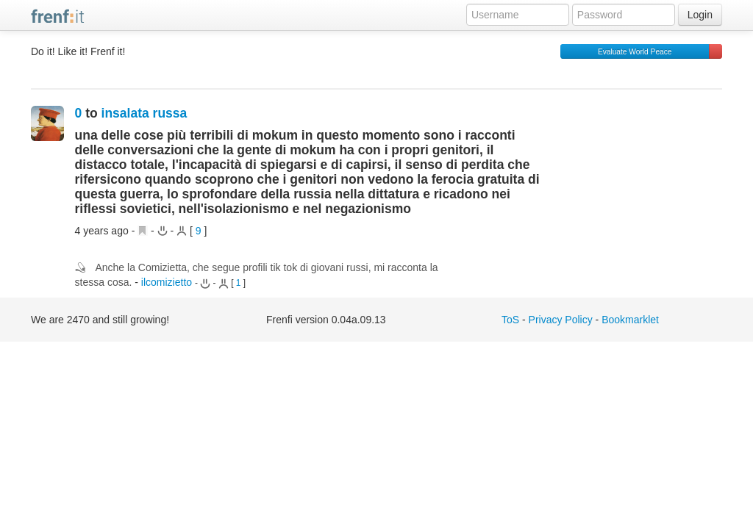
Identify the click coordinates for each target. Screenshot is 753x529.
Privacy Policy (561, 319)
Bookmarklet (630, 319)
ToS (510, 319)
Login (700, 15)
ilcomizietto (166, 282)
